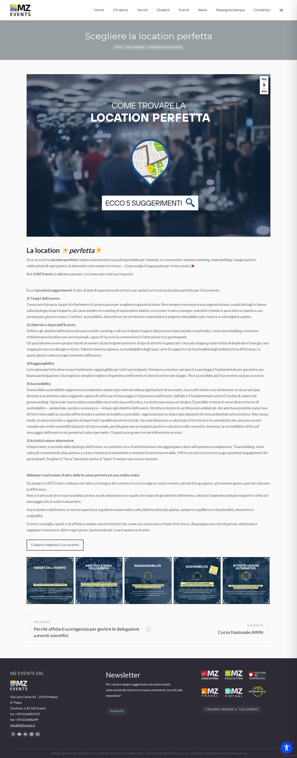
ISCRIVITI (117, 711)
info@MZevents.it (22, 725)
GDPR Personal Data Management (225, 753)
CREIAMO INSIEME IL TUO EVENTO (232, 709)
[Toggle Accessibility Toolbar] (286, 747)
